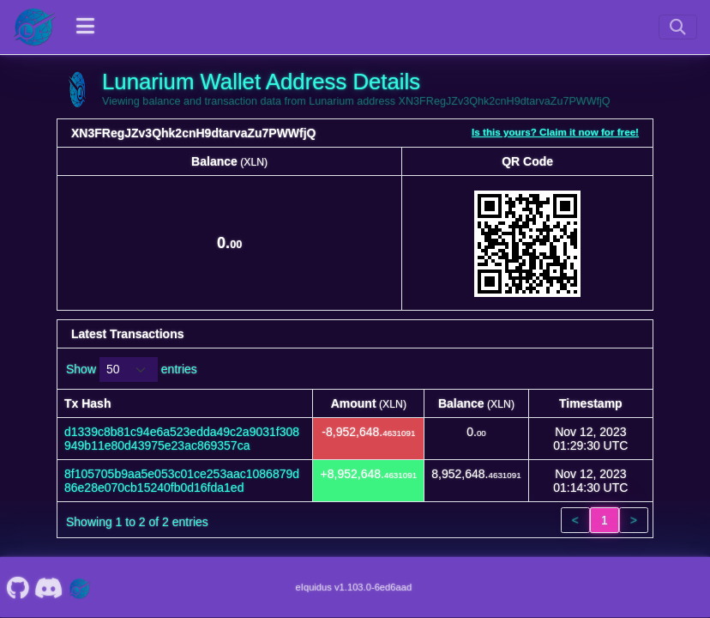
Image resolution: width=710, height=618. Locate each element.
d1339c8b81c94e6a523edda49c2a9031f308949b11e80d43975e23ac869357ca (181, 438)
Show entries (131, 369)
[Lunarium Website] (80, 587)
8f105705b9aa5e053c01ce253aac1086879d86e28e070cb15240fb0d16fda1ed (181, 480)
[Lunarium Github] (17, 587)
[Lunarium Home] (34, 26)
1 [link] (604, 520)
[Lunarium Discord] (48, 587)
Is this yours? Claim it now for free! (555, 131)
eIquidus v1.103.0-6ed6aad (354, 587)
